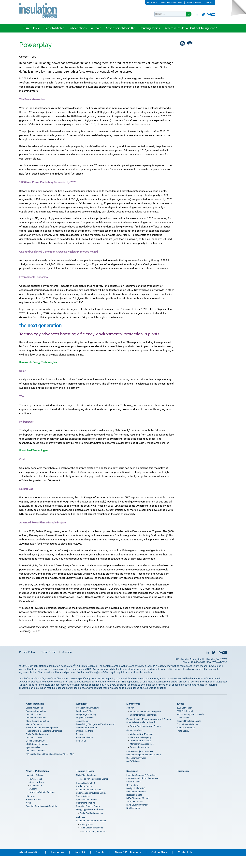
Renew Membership (139, 747)
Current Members (134, 730)
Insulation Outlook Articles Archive (142, 778)
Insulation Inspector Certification (91, 820)
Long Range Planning (86, 714)
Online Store (132, 785)
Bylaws (79, 734)
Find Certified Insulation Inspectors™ (43, 727)
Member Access (194, 2)
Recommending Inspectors (94, 831)
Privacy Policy (27, 652)
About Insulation (35, 703)
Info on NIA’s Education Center (94, 779)
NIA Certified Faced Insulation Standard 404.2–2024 (50, 754)
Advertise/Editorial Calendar (42, 792)
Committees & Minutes (86, 727)
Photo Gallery (183, 731)
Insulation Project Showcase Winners (143, 754)
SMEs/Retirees (133, 761)
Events (180, 703)
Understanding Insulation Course (91, 793)
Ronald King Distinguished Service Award (95, 724)
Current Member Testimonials (144, 715)
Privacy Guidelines (84, 737)
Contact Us (81, 741)
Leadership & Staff (85, 711)
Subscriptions (78, 28)
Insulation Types (33, 714)
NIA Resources (133, 808)
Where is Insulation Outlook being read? (190, 28)
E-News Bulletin (33, 799)
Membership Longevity (140, 737)
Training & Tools (85, 771)
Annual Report (82, 721)
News (28, 803)
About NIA (81, 703)
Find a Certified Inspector (91, 827)
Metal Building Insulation (37, 721)
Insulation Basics (84, 786)
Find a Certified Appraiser (37, 734)
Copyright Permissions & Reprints (41, 806)
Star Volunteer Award (136, 758)
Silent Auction (183, 717)
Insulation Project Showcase (139, 751)
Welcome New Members (141, 734)
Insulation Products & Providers (141, 775)
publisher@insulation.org (99, 672)
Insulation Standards (35, 750)
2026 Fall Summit (185, 711)
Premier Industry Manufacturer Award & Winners (148, 719)
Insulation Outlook (34, 737)
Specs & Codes (33, 747)
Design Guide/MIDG (35, 741)
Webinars (80, 817)
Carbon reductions (34, 708)
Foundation (183, 771)
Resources (132, 771)
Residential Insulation (36, 717)
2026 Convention (184, 708)
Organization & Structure (87, 708)
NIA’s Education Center (86, 775)
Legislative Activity (84, 717)
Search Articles (54, 28)
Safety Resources (134, 801)
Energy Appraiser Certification (89, 809)
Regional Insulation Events (189, 721)
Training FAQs (86, 824)
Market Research (34, 724)
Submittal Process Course (88, 806)
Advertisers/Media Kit (120, 28)
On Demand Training (85, 803)
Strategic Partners (84, 731)
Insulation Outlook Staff (171, 2)
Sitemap (67, 652)
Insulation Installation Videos (89, 789)
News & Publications (37, 771)
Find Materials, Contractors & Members (44, 731)
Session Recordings (186, 727)
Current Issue (31, 28)
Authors (96, 28)
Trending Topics (149, 28)
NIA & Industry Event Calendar (190, 714)
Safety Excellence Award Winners (145, 726)
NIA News (30, 796)
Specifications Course (86, 799)
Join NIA (209, 2)
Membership (133, 703)
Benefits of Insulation (36, 711)
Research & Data (134, 795)
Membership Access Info (142, 744)
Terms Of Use (48, 652)
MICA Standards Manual (37, 744)
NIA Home (152, 2)
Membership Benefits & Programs (145, 711)
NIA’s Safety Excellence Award (140, 722)
